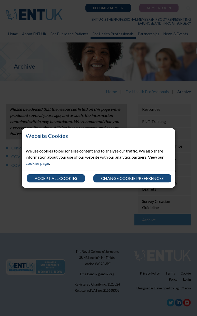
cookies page (37, 163)
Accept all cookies (56, 178)
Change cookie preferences (132, 178)
